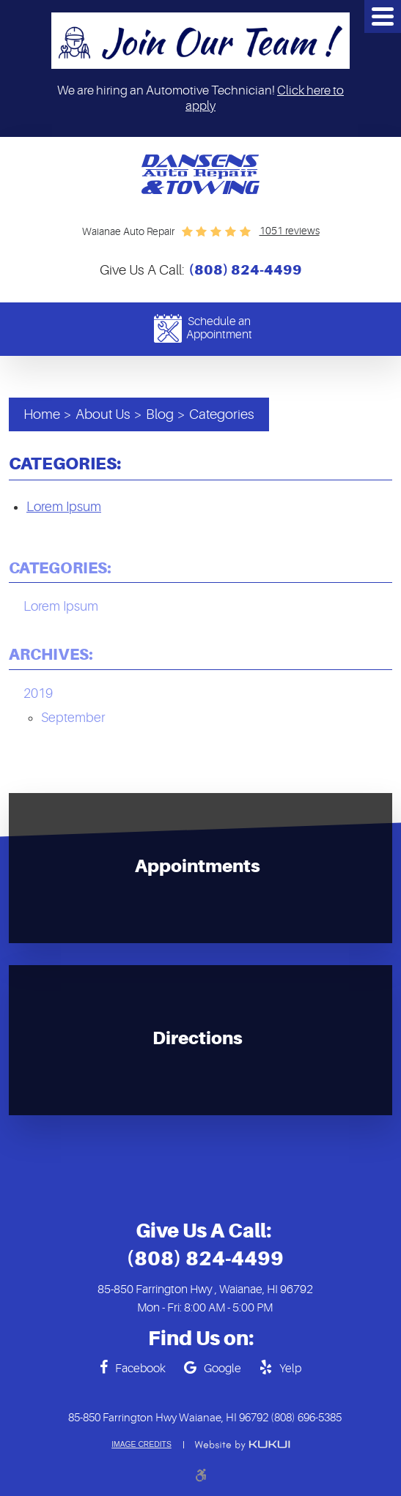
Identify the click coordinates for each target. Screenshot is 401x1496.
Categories (221, 414)
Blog (160, 414)
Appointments (197, 867)
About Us (103, 414)
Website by (242, 1445)
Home (41, 414)
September (73, 717)
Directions (197, 1039)
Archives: (51, 654)
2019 (38, 693)
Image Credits (141, 1444)
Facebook (140, 1368)
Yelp (290, 1368)
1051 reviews (290, 231)
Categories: (60, 568)
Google (222, 1368)
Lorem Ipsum (63, 506)
